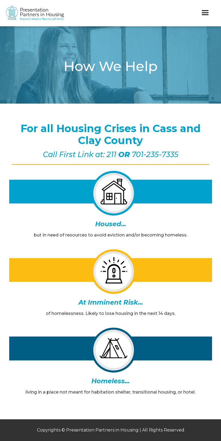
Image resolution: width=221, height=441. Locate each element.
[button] (205, 13)
